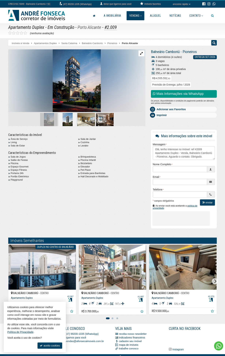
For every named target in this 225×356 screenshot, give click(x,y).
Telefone (157, 189)
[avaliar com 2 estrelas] (14, 33)
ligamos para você (75, 337)
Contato (196, 15)
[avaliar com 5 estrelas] (25, 33)
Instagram (178, 349)
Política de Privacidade (20, 332)
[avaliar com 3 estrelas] (17, 33)
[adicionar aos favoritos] (72, 311)
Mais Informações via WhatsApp (178, 94)
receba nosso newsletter (133, 333)
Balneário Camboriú (165, 52)
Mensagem (159, 144)
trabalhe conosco (128, 348)
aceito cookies (50, 345)
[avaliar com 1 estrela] (10, 33)
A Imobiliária (112, 15)
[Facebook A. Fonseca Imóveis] (196, 338)
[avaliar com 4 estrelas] (21, 33)
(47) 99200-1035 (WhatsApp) (77, 4)
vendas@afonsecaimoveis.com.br (84, 341)
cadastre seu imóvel (130, 341)
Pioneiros (190, 52)
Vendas (135, 15)
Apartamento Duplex (26, 27)
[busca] (212, 15)
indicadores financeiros (132, 337)
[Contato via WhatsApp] (218, 346)
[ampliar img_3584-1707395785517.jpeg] (54, 80)
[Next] (215, 281)
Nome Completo (162, 164)
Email (156, 176)
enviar (207, 202)
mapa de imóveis (128, 344)
